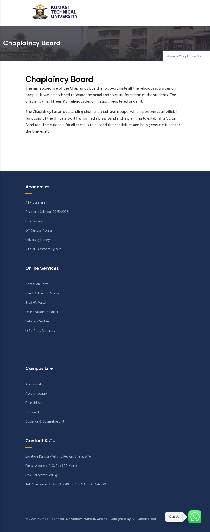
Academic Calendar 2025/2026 (46, 212)
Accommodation (37, 393)
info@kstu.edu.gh (46, 475)
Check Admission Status (42, 293)
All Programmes (36, 202)
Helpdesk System (37, 321)
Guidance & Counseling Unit (45, 421)
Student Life (34, 412)
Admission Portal (37, 284)
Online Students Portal (41, 312)
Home (171, 56)
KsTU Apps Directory (40, 330)
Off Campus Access (38, 230)
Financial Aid (34, 403)
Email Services (35, 221)
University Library (37, 240)
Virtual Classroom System (43, 249)
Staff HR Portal (35, 302)
